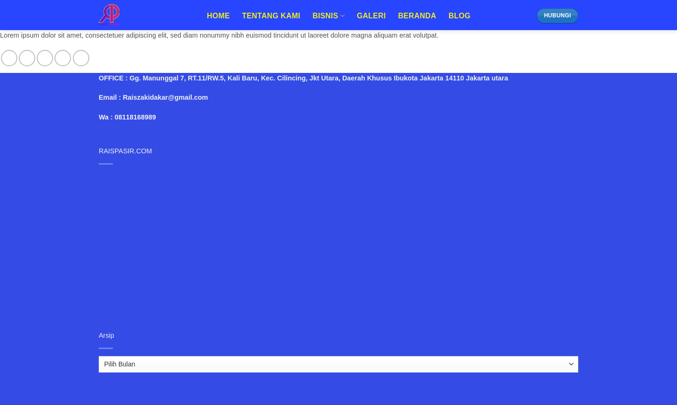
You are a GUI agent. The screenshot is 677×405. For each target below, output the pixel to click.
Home (218, 16)
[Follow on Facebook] (9, 58)
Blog (460, 16)
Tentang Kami (271, 16)
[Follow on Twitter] (45, 58)
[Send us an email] (63, 58)
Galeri (371, 16)
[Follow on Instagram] (27, 58)
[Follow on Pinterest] (81, 58)
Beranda (417, 16)
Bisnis (329, 15)
